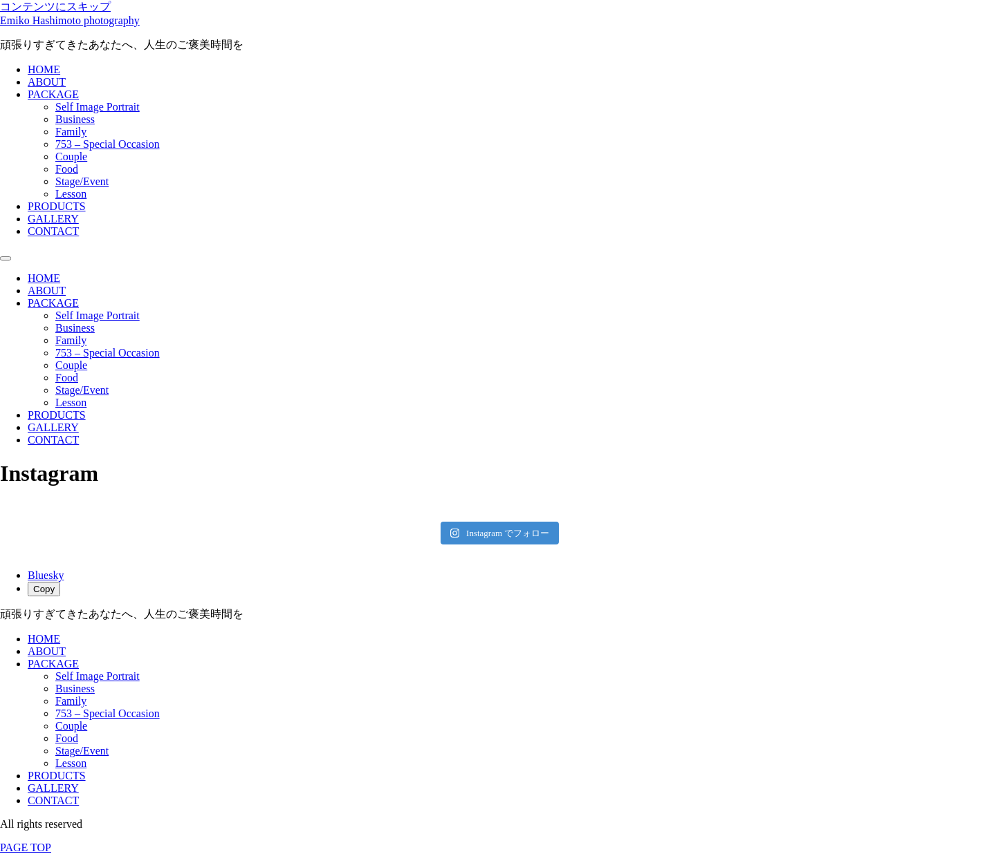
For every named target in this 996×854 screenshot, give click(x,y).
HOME (44, 69)
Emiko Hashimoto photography (70, 20)
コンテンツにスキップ (55, 6)
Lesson (70, 194)
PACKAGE (53, 94)
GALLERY (53, 219)
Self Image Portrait (97, 107)
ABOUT (47, 82)
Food (66, 169)
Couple (71, 156)
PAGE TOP (25, 847)
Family (70, 131)
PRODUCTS (57, 206)
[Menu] (5, 258)
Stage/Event (82, 181)
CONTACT (53, 231)
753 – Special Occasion (107, 144)
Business (75, 119)
